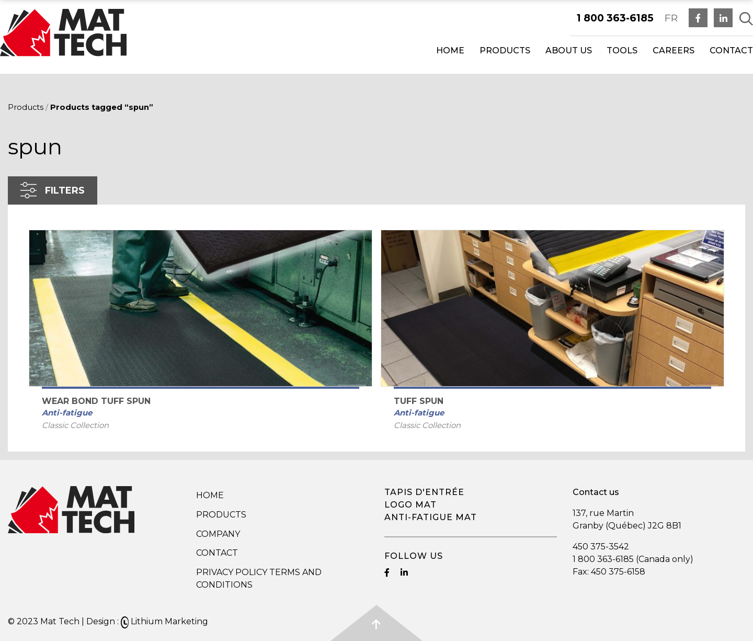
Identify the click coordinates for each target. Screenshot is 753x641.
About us (568, 50)
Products (505, 50)
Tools (622, 50)
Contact (731, 50)
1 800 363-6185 (615, 18)
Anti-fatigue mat (430, 517)
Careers (673, 50)
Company (218, 534)
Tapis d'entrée (424, 492)
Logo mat (410, 505)
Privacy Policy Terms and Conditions (259, 578)
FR (671, 18)
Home (450, 50)
